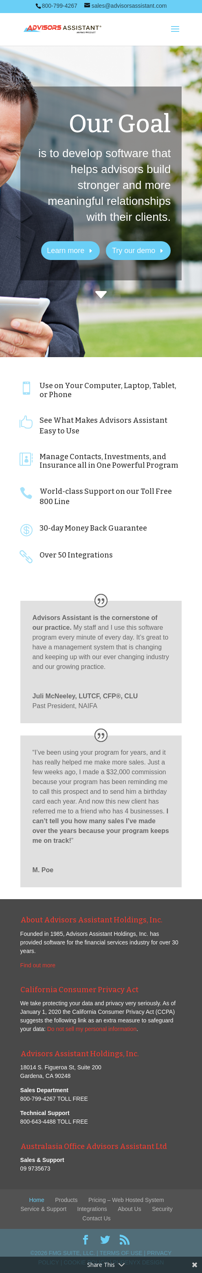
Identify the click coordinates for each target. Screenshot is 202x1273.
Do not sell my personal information (91, 1029)
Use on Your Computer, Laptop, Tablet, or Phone (108, 390)
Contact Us (96, 1218)
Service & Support (43, 1209)
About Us (129, 1209)
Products (66, 1200)
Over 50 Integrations (76, 555)
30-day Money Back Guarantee (93, 528)
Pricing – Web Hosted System (126, 1200)
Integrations (92, 1209)
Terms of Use (121, 1253)
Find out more (37, 965)
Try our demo (133, 251)
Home (36, 1200)
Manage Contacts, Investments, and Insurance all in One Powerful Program (109, 461)
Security (162, 1209)
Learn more (65, 251)
